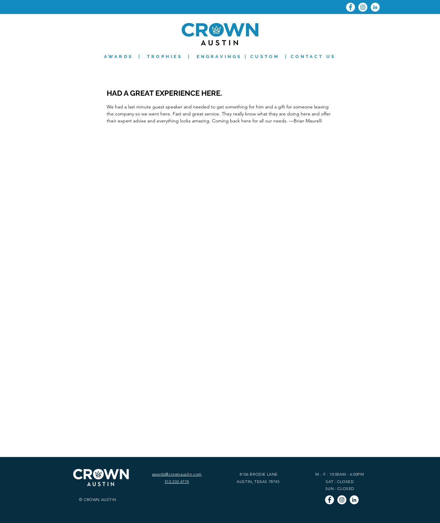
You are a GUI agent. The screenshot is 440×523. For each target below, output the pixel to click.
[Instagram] (362, 7)
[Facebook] (350, 7)
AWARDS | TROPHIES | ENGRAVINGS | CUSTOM (192, 56)
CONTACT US (313, 56)
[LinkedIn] (375, 7)
